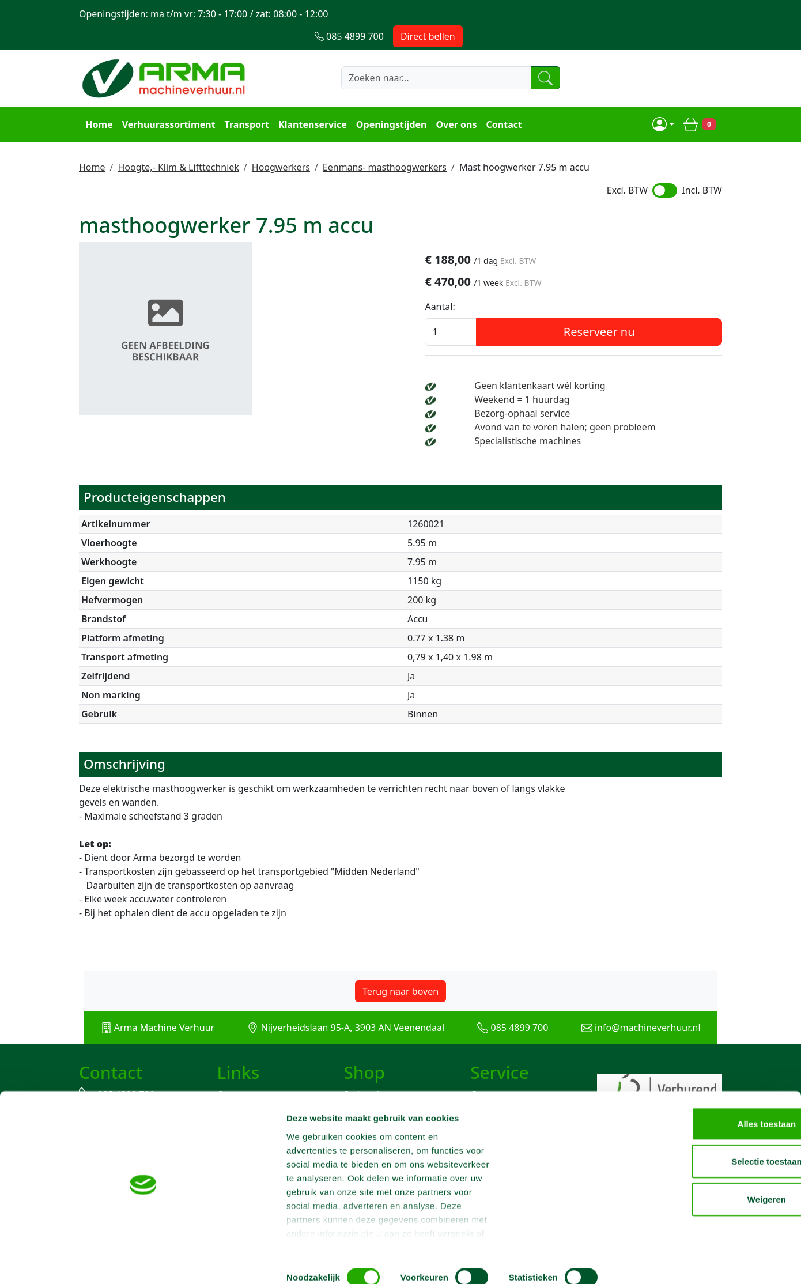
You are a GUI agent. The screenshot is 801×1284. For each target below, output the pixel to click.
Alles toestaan (704, 1133)
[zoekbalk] (414, 55)
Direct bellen (687, 13)
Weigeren (704, 1208)
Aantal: (532, 286)
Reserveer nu (645, 311)
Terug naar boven (400, 983)
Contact (502, 101)
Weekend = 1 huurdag (598, 378)
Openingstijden (389, 101)
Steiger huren (372, 1088)
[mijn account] (665, 101)
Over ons (454, 101)
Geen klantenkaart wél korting (616, 364)
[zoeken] (530, 55)
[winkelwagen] (701, 101)
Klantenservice (311, 101)
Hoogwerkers (281, 143)
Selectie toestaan (705, 1171)
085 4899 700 (522, 1020)
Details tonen (622, 1261)
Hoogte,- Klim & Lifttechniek (178, 143)
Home (97, 101)
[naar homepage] (165, 56)
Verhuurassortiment (166, 101)
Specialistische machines (604, 434)
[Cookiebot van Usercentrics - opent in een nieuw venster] (74, 1261)
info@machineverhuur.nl (657, 1020)
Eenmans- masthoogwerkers (385, 143)
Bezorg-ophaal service (599, 392)
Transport (244, 101)
